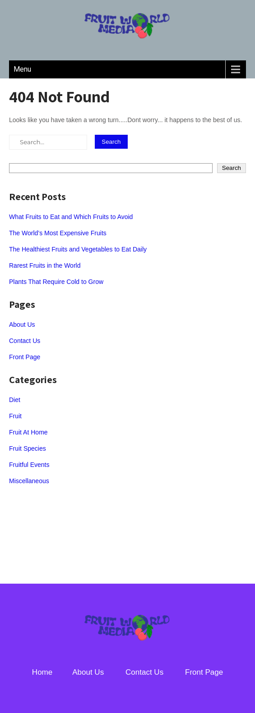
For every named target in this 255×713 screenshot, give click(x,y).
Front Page (24, 357)
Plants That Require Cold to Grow (56, 281)
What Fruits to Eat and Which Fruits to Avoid (71, 216)
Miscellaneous (29, 480)
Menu (22, 69)
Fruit (15, 416)
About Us (22, 324)
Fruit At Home (28, 432)
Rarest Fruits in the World (44, 265)
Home (42, 672)
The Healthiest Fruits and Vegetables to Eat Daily (78, 249)
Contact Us (24, 340)
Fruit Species (27, 448)
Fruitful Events (29, 464)
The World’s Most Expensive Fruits (58, 233)
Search (231, 168)
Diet (14, 399)
